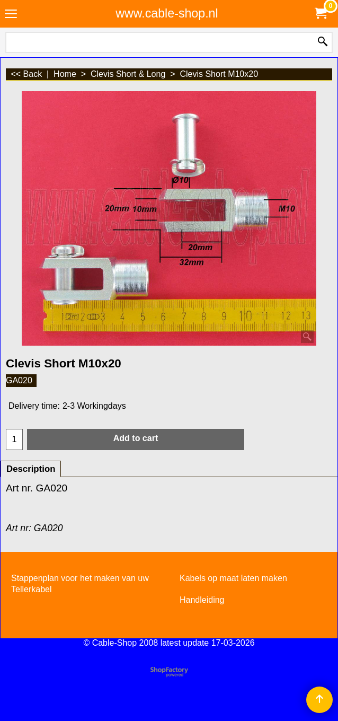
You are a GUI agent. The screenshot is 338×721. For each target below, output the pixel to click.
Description (30, 469)
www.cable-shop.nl (166, 13)
